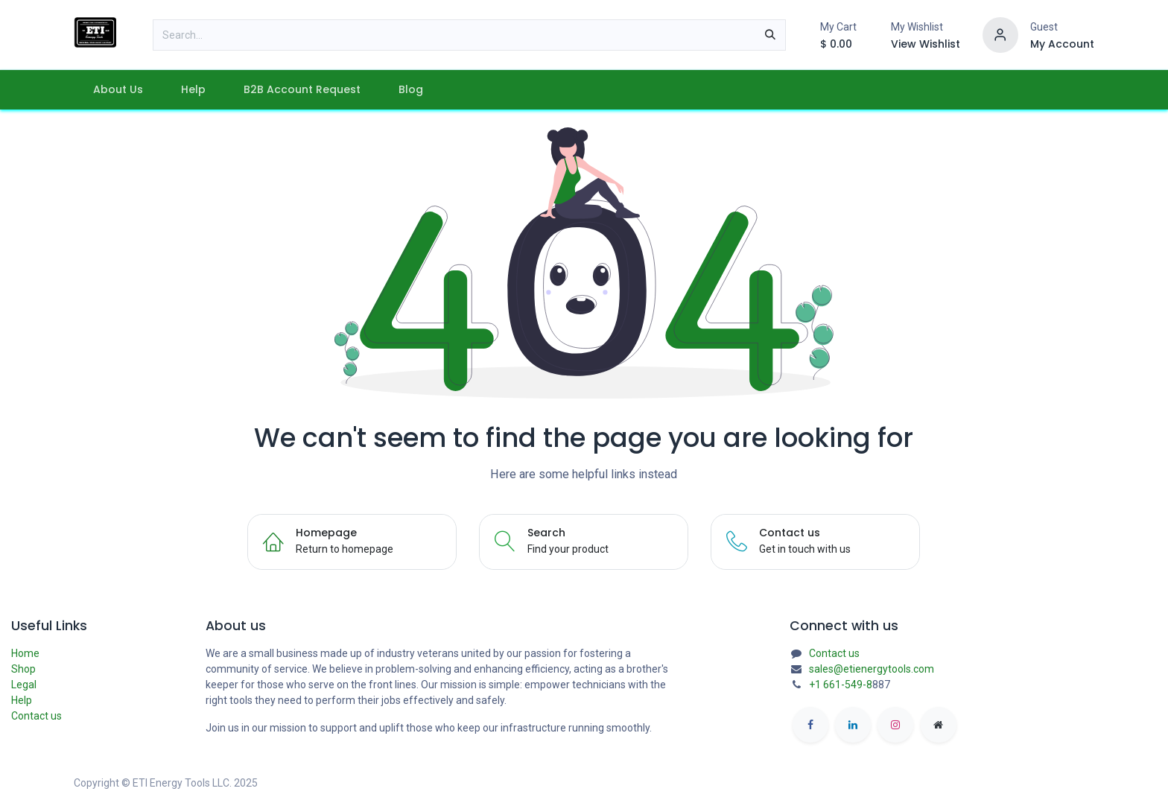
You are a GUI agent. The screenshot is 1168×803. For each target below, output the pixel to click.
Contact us (36, 716)
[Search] (770, 35)
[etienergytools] (938, 725)
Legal (23, 685)
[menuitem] (118, 90)
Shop (23, 669)
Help (21, 700)
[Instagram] (895, 725)
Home (25, 653)
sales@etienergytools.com (871, 669)
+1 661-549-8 (840, 685)
